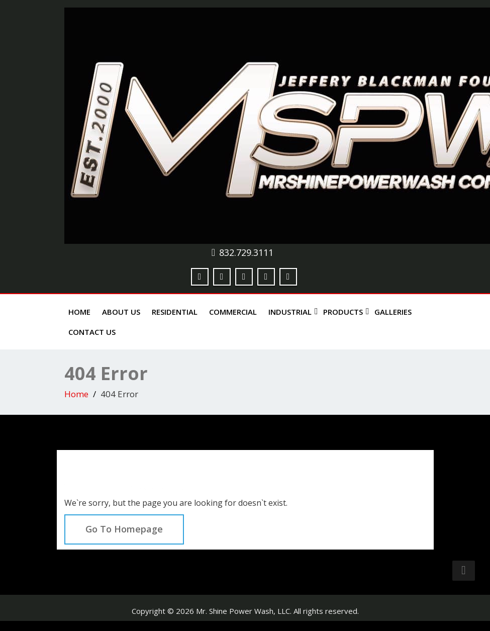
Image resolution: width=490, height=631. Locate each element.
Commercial (233, 312)
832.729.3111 (246, 252)
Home (79, 312)
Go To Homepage (124, 529)
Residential (175, 312)
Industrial (292, 312)
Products (345, 312)
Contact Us (92, 332)
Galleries (393, 312)
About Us (121, 312)
